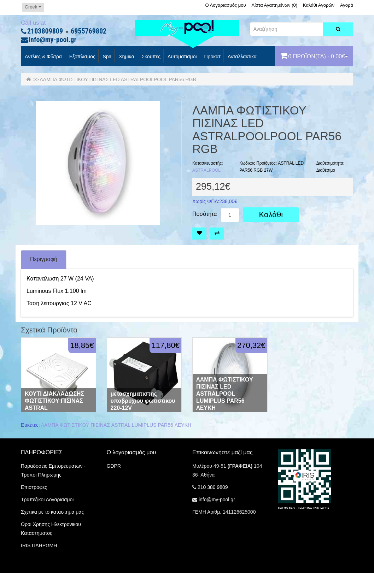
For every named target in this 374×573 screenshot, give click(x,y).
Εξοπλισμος (81, 56)
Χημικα (125, 56)
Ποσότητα (204, 214)
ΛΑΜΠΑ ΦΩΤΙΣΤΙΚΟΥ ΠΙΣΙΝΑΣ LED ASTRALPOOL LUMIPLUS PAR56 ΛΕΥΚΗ (224, 394)
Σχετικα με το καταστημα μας (52, 512)
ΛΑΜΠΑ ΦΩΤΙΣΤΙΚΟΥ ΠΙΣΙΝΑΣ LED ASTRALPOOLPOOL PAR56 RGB (118, 79)
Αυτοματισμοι (181, 56)
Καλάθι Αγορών (318, 5)
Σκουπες (150, 56)
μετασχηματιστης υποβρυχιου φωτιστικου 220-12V (143, 401)
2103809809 (45, 31)
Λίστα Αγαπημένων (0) (275, 5)
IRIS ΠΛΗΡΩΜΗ (39, 545)
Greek (33, 7)
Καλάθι (271, 214)
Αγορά (346, 5)
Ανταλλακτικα (242, 56)
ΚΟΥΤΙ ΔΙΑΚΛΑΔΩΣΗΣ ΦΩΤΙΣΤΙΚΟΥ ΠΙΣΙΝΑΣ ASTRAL (54, 401)
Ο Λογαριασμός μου (225, 5)
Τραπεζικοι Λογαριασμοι (47, 499)
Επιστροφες (34, 487)
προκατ (212, 56)
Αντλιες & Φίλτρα (43, 56)
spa (106, 56)
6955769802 (88, 31)
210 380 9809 (213, 487)
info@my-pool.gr (52, 39)
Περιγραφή (43, 259)
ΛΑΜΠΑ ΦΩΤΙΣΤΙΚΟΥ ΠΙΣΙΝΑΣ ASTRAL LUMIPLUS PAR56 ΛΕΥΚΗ (116, 425)
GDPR (114, 466)
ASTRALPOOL (206, 170)
